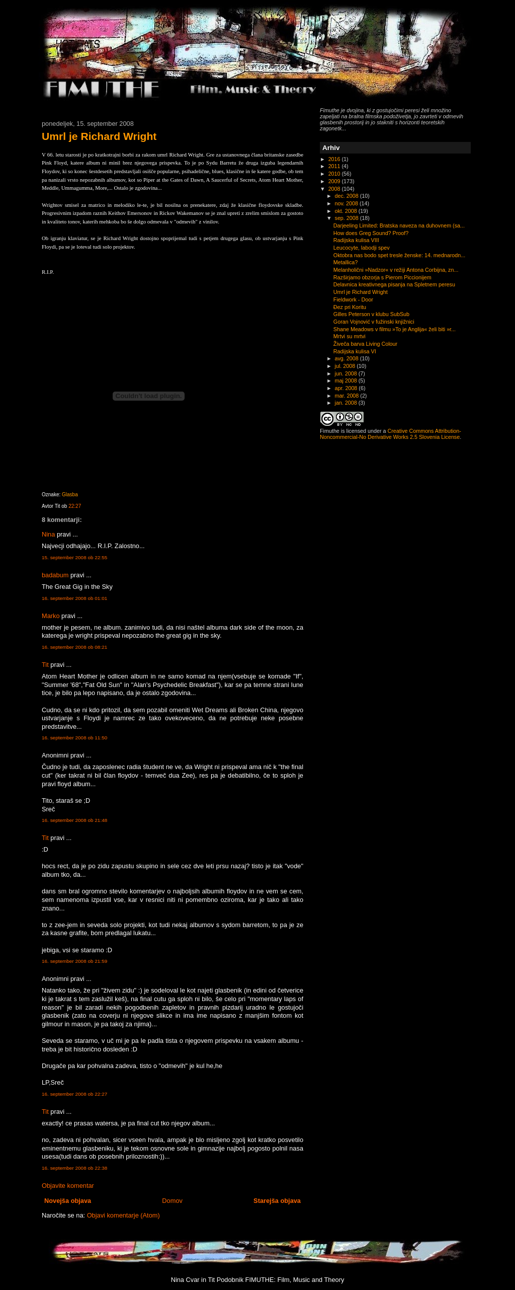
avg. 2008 (347, 358)
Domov (172, 1200)
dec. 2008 (347, 196)
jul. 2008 (346, 366)
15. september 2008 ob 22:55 (74, 557)
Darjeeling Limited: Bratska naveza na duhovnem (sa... (399, 225)
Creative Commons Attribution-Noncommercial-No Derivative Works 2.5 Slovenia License (390, 434)
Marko (51, 616)
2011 (335, 166)
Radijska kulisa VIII (356, 240)
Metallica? (345, 262)
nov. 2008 (347, 203)
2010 (335, 174)
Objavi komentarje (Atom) (123, 1215)
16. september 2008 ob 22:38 (74, 1168)
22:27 (74, 506)
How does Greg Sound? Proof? (370, 233)
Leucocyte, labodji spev (361, 248)
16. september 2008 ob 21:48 (74, 820)
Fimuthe (329, 431)
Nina (48, 534)
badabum (55, 575)
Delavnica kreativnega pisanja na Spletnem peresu (394, 284)
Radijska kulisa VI (354, 351)
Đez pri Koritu (349, 307)
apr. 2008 (347, 388)
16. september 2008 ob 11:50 (74, 737)
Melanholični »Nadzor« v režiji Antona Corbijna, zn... (396, 270)
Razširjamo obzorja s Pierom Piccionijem (382, 277)
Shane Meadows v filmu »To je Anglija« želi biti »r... (394, 329)
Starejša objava (277, 1200)
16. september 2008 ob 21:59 (74, 961)
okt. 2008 (347, 211)
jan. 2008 (347, 403)
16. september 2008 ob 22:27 (74, 1094)
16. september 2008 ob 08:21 (74, 647)
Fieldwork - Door (353, 299)
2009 (335, 181)
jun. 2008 (347, 373)
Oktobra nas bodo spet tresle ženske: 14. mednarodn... (399, 255)
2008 (335, 189)
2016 (335, 159)
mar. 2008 (348, 396)
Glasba (70, 494)
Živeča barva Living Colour (365, 344)
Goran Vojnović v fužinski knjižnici (373, 322)
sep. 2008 (347, 218)
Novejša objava (67, 1200)
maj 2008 (347, 380)
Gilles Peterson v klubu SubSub (371, 314)
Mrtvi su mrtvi (349, 336)
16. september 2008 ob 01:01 (74, 598)
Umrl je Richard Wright (99, 136)
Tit (45, 664)
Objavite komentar (68, 1185)
